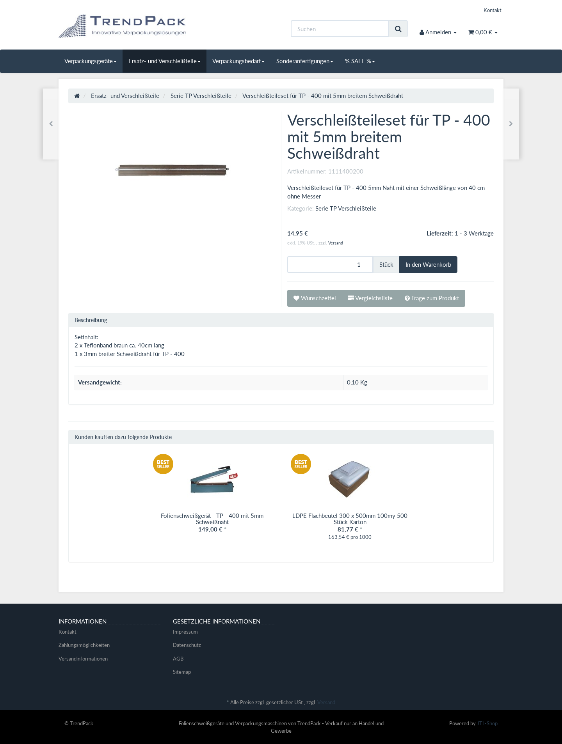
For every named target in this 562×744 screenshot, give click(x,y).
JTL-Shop (487, 723)
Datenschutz (187, 645)
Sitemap (182, 672)
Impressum (185, 632)
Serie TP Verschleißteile (345, 208)
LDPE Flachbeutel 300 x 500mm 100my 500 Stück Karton (349, 519)
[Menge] (330, 264)
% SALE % (360, 60)
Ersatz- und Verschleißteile (164, 60)
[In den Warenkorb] (428, 264)
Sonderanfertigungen (304, 60)
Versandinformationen (83, 658)
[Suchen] (340, 28)
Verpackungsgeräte (90, 60)
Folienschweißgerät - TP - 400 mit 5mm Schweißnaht (212, 519)
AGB (178, 658)
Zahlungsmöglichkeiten (84, 645)
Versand (335, 242)
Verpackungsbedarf (238, 60)
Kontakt (493, 10)
